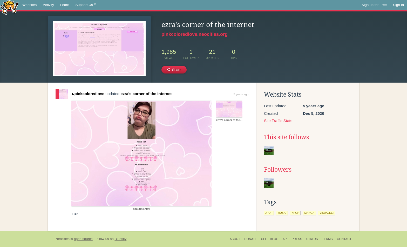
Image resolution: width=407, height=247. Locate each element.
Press (297, 239)
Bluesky (120, 239)
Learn (64, 5)
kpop (295, 212)
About (235, 239)
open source (83, 239)
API (285, 239)
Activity (48, 5)
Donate (250, 239)
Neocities (63, 239)
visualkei (327, 212)
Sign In (398, 5)
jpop (268, 212)
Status (312, 239)
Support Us (86, 5)
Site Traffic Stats (278, 120)
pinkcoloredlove (88, 93)
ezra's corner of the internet (146, 93)
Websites (29, 5)
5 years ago (241, 94)
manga (309, 212)
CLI (263, 239)
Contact (344, 239)
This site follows (286, 137)
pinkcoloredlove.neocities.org (194, 34)
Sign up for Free (374, 5)
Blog (274, 239)
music (281, 212)
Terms (327, 239)
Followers (277, 169)
